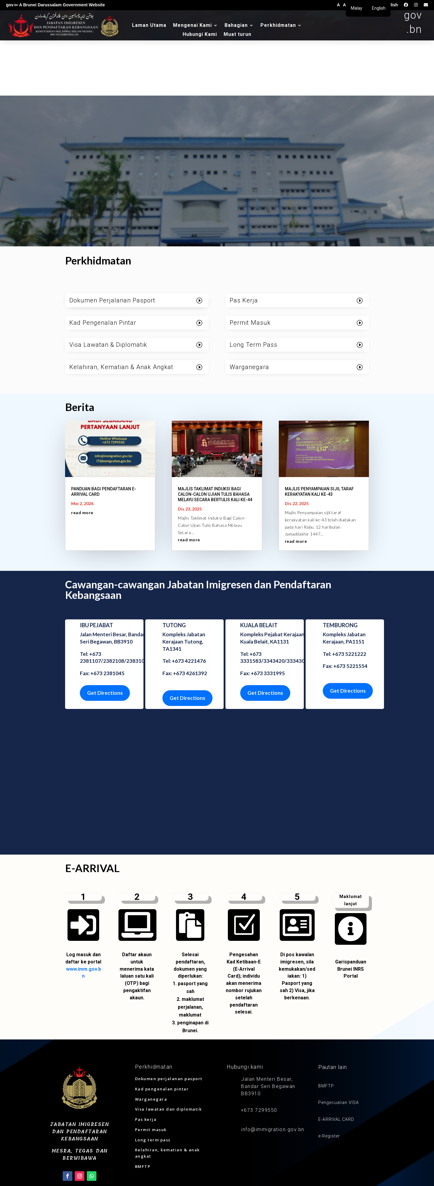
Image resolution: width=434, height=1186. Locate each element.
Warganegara (249, 310)
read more (82, 455)
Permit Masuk (250, 265)
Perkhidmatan (278, 25)
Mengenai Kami (192, 25)
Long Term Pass (253, 288)
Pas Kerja (244, 243)
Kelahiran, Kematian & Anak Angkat (121, 310)
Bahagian (236, 25)
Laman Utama (149, 25)
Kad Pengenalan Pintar (102, 265)
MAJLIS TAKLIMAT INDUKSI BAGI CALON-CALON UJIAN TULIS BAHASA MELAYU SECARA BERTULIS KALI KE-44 (215, 437)
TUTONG (174, 568)
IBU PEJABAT (96, 568)
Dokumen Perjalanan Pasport (112, 243)
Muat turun (237, 34)
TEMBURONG (340, 568)
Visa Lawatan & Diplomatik (108, 288)
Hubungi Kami (200, 34)
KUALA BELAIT (259, 568)
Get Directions (105, 636)
